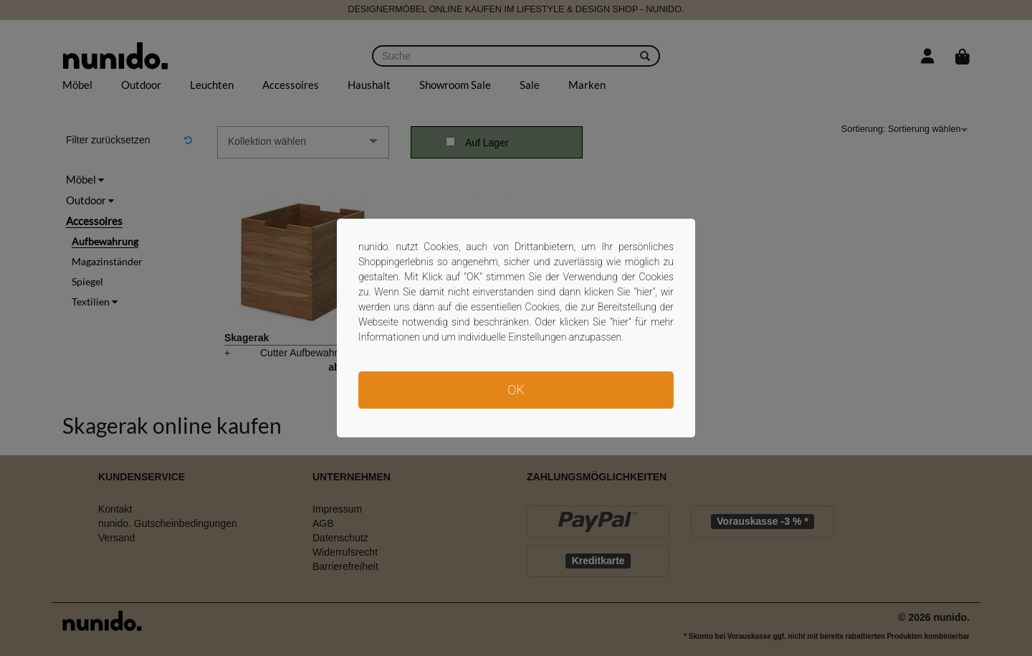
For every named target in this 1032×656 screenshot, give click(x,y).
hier (644, 292)
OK (515, 389)
